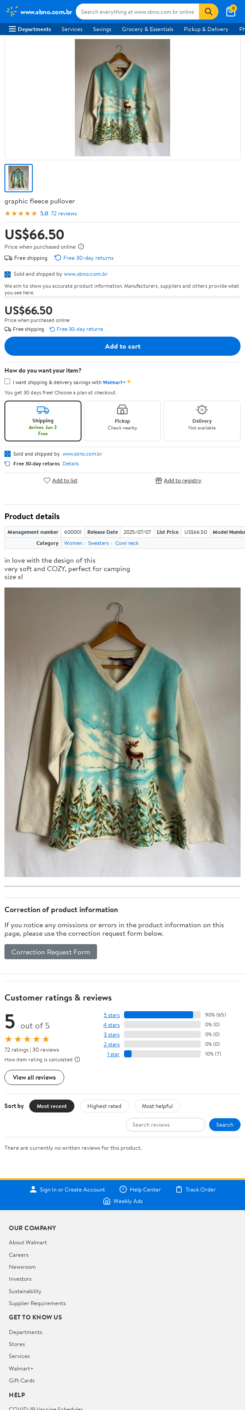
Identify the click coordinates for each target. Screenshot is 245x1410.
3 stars (112, 1034)
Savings (102, 29)
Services (72, 29)
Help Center (140, 1189)
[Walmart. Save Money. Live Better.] (38, 11)
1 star (113, 1054)
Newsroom (22, 1267)
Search (224, 1124)
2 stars (112, 1044)
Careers (18, 1255)
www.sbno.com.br (86, 274)
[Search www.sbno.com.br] (137, 12)
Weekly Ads (123, 1201)
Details (70, 464)
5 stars (112, 1015)
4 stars (111, 1024)
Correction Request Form (51, 952)
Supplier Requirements (37, 1303)
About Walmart (28, 1242)
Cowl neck (127, 543)
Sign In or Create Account (67, 1189)
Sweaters (98, 543)
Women (73, 543)
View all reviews (34, 1077)
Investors (20, 1279)
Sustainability (25, 1291)
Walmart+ (21, 1368)
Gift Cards (22, 1380)
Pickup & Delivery (206, 29)
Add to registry (178, 480)
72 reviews (64, 213)
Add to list (60, 480)
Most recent (52, 1106)
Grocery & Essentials (147, 29)
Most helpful (157, 1106)
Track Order (195, 1189)
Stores (17, 1344)
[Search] (208, 12)
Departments (30, 29)
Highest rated (104, 1106)
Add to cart (122, 346)
